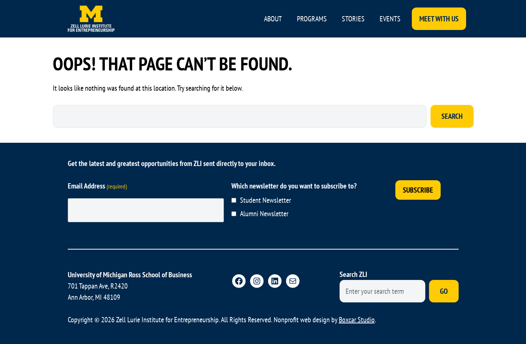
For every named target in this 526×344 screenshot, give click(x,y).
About (273, 19)
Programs (312, 19)
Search (452, 116)
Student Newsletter (265, 200)
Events (390, 19)
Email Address (97, 186)
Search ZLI (353, 274)
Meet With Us (439, 19)
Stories (353, 19)
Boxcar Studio (357, 320)
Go (444, 291)
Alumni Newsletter (264, 213)
